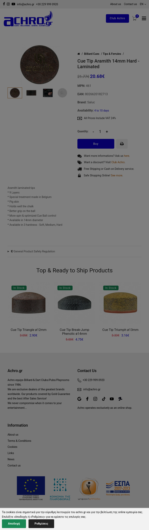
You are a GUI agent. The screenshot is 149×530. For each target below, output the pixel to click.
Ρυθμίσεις (41, 523)
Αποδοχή (14, 523)
